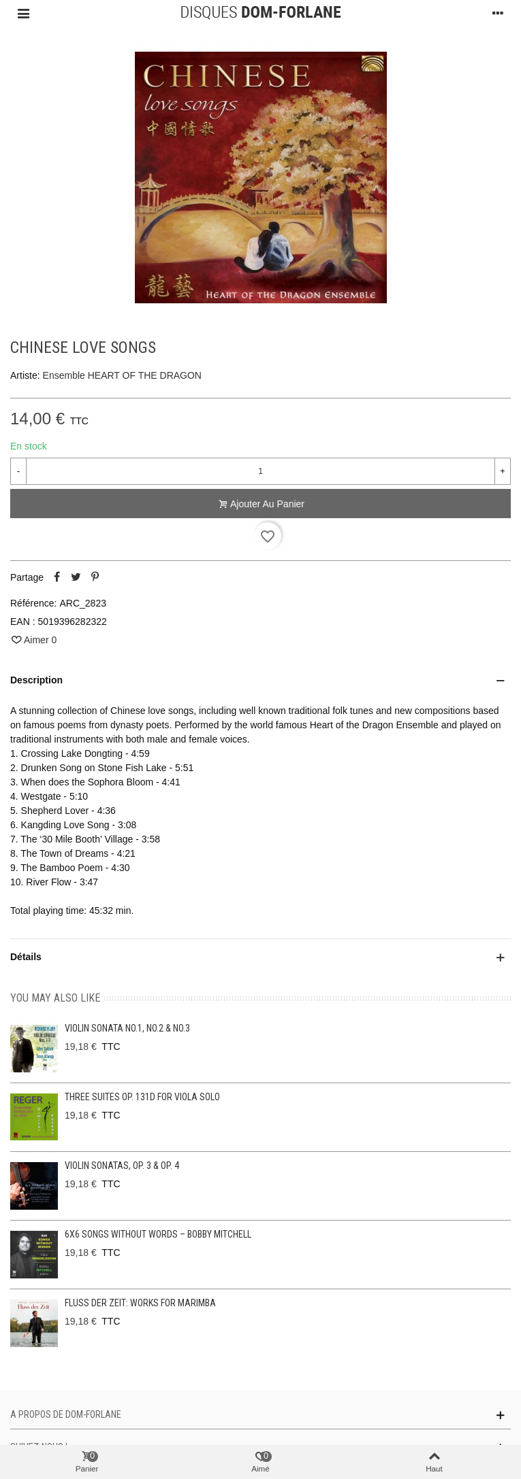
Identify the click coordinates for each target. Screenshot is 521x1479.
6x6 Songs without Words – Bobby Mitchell (158, 1234)
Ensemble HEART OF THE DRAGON (122, 375)
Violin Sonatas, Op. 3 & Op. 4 (122, 1165)
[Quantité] (260, 471)
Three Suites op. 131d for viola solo (142, 1096)
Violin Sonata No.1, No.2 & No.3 (127, 1028)
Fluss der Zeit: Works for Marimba (140, 1302)
